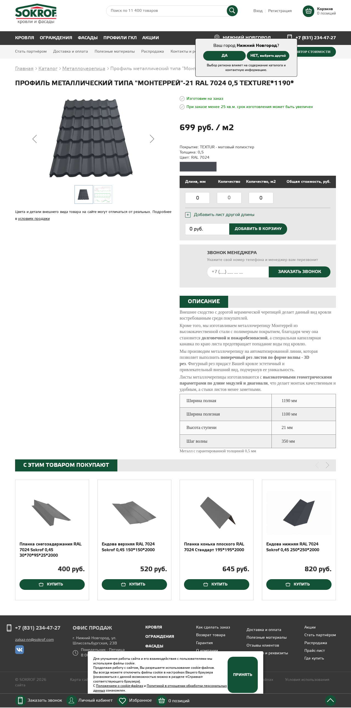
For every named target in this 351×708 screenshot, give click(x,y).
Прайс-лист (314, 651)
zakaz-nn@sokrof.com (34, 640)
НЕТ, (268, 55)
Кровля (24, 38)
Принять (242, 674)
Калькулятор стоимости (306, 52)
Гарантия (204, 643)
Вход (258, 11)
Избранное (140, 700)
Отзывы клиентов (263, 645)
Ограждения (56, 38)
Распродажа (152, 51)
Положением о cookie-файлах (119, 686)
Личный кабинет (95, 700)
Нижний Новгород (247, 38)
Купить (55, 584)
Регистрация (280, 11)
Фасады (88, 38)
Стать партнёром (31, 51)
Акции (150, 38)
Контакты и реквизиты (191, 51)
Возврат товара (210, 635)
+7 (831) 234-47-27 (316, 38)
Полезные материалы (115, 51)
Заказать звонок (44, 700)
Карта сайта (81, 680)
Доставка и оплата (70, 51)
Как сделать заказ (213, 627)
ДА (225, 55)
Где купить (314, 658)
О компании (207, 651)
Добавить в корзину (258, 228)
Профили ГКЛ (120, 38)
